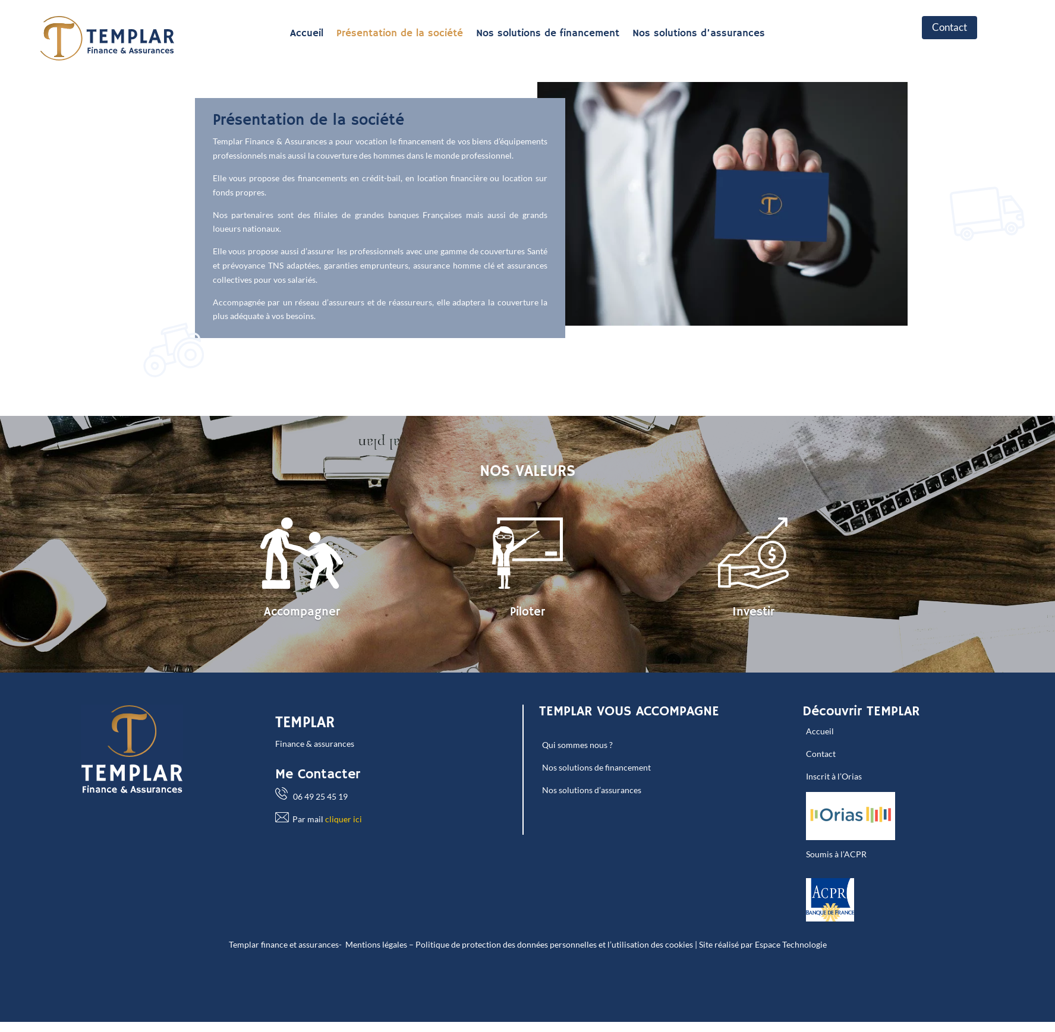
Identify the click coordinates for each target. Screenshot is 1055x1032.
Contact (949, 27)
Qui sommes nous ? (577, 745)
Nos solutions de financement (547, 35)
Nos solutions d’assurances (698, 35)
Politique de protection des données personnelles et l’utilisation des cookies (554, 944)
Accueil (306, 35)
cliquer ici (343, 819)
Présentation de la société (399, 35)
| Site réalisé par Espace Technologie (760, 944)
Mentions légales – (379, 944)
